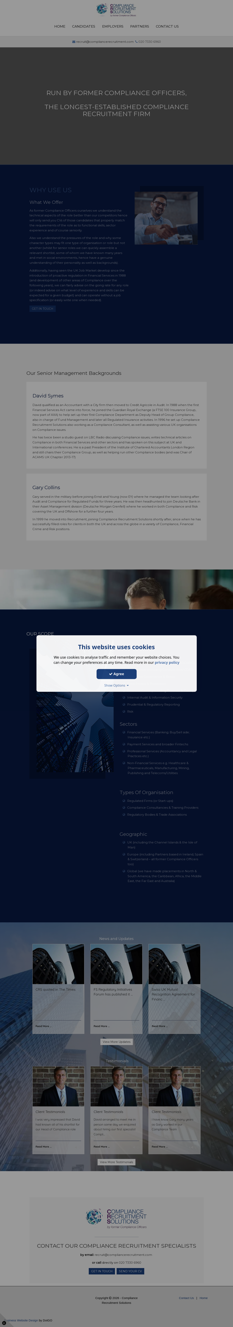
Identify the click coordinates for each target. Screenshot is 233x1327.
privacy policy (167, 662)
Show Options (116, 685)
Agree (116, 673)
